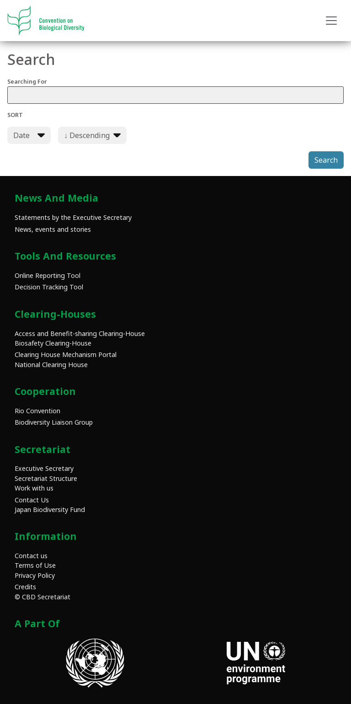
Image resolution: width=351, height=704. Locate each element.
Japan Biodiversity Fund (50, 509)
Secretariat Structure (46, 478)
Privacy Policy (35, 575)
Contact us (31, 555)
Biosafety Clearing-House (53, 343)
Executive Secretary (44, 468)
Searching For (175, 91)
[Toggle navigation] (331, 20)
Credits (25, 586)
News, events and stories (53, 229)
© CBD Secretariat (42, 596)
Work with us (34, 488)
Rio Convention (37, 410)
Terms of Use (35, 565)
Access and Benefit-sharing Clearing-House (80, 333)
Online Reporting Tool (47, 275)
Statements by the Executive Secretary (73, 217)
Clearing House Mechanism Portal (66, 354)
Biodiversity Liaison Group (54, 422)
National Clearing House (51, 364)
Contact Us (32, 500)
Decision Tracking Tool (49, 287)
